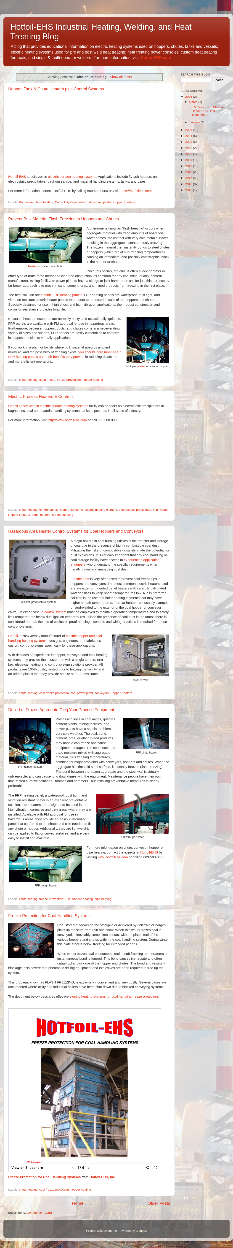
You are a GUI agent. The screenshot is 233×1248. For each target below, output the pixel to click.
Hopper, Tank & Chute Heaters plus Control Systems (56, 89)
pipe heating (103, 899)
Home (77, 1203)
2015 (189, 190)
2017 (189, 178)
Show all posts (121, 77)
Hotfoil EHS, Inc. (103, 1177)
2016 (189, 184)
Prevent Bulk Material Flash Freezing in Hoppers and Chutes (63, 219)
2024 (189, 136)
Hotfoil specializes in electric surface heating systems (48, 406)
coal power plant (81, 693)
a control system (54, 612)
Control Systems (66, 202)
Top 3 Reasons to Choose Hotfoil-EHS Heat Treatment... (206, 110)
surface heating (62, 514)
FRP (68, 899)
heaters (141, 366)
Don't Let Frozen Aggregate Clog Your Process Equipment (61, 710)
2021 (189, 154)
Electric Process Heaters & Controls (41, 396)
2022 (189, 148)
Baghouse (26, 202)
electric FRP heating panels (61, 295)
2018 (189, 172)
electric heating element (101, 509)
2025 (189, 130)
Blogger (141, 1230)
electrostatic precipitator (95, 202)
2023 (189, 141)
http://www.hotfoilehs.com (67, 420)
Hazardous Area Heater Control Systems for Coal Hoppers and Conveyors (75, 531)
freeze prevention (69, 379)
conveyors (102, 693)
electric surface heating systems (72, 176)
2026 (189, 96)
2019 (189, 166)
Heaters (33, 266)
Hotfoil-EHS (17, 176)
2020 (189, 160)
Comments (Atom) (39, 1212)
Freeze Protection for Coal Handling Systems (49, 915)
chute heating (44, 202)
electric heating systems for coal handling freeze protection (114, 996)
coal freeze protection (54, 693)
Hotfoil (13, 636)
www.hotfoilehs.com (113, 857)
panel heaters (41, 514)
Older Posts (159, 1203)
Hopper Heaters (124, 202)
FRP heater (160, 509)
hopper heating (92, 379)
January (195, 122)
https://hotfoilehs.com (136, 191)
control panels (48, 509)
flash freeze (47, 379)
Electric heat (80, 579)
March (193, 102)
